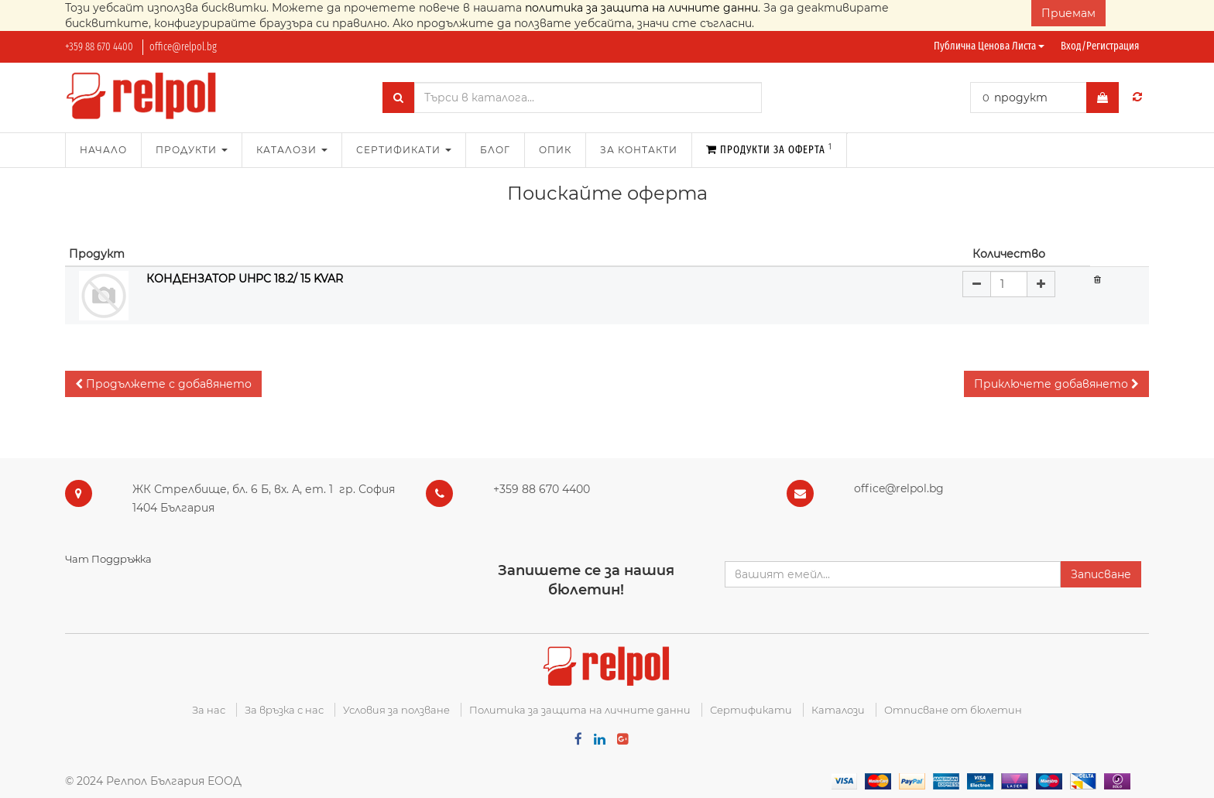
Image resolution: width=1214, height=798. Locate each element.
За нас (208, 710)
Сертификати (751, 710)
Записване (1101, 574)
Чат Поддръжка (108, 559)
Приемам (1068, 13)
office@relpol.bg (183, 46)
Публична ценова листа (989, 46)
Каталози (838, 710)
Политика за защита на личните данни (580, 710)
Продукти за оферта (769, 149)
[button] (163, 384)
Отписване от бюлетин (953, 710)
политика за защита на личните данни (641, 8)
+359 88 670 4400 (99, 46)
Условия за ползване (396, 710)
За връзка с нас (284, 710)
